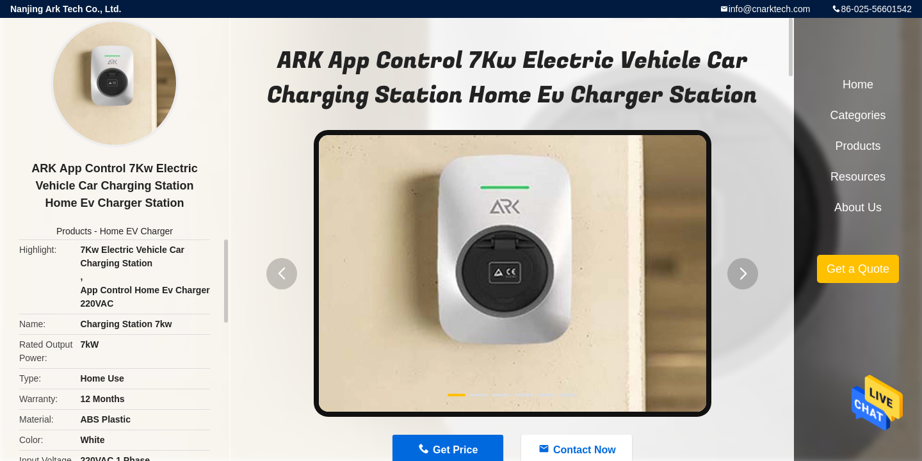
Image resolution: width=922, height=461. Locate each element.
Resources (858, 176)
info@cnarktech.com (770, 9)
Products (74, 231)
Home (858, 84)
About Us (858, 207)
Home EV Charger (136, 231)
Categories (858, 115)
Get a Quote (858, 269)
